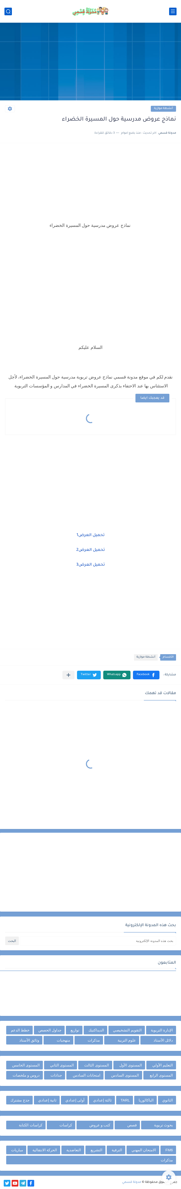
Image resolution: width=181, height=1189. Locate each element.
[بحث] (8, 11)
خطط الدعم (20, 1030)
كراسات (65, 1125)
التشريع (96, 1150)
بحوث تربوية (163, 1125)
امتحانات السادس (86, 1075)
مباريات (17, 1150)
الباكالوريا (146, 1100)
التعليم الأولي (162, 1065)
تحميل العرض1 (91, 535)
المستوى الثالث (96, 1065)
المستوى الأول (130, 1065)
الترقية (117, 1150)
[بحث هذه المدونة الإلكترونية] (98, 940)
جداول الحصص (49, 1030)
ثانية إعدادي (47, 1100)
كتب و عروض (99, 1125)
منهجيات (63, 1040)
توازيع (75, 1030)
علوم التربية (127, 1040)
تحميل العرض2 (90, 550)
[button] (146, 675)
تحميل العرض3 (90, 565)
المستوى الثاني (62, 1065)
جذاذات (56, 1075)
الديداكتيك (96, 1030)
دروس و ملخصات (26, 1075)
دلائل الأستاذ (163, 1040)
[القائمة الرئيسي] (173, 11)
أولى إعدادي (74, 1100)
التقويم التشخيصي (127, 1030)
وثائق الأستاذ (29, 1040)
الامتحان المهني (143, 1150)
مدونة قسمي (131, 1182)
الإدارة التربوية (162, 1030)
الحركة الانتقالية (44, 1150)
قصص (132, 1125)
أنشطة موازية (163, 108)
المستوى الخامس (26, 1065)
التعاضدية (73, 1150)
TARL (125, 1100)
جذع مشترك (19, 1100)
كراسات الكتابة (30, 1125)
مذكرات (94, 1040)
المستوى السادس (125, 1075)
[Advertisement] (90, 62)
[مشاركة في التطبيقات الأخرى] (68, 675)
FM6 (169, 1150)
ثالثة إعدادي (102, 1100)
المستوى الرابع (161, 1075)
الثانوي (167, 1100)
